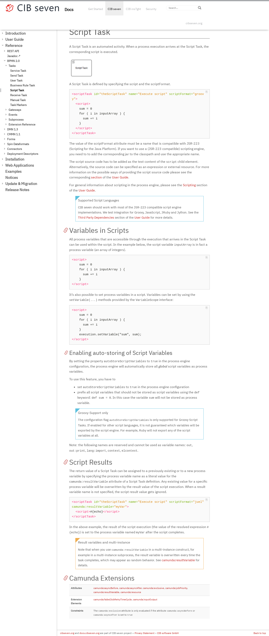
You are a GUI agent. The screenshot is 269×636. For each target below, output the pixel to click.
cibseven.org (194, 23)
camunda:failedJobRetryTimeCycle (112, 599)
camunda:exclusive (153, 588)
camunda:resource (131, 592)
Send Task (16, 75)
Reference (13, 45)
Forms (11, 139)
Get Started (95, 9)
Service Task (18, 71)
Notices (11, 177)
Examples (13, 171)
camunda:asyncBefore (105, 588)
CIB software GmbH (168, 633)
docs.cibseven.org (89, 633)
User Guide (14, 39)
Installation (14, 159)
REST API (13, 51)
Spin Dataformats (18, 144)
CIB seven (114, 9)
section (96, 177)
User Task (16, 80)
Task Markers (18, 105)
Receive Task (18, 95)
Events (13, 115)
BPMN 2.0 (13, 61)
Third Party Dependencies (96, 217)
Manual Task (18, 100)
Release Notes (17, 189)
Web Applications (19, 165)
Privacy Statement (144, 633)
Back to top (260, 633)
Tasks (12, 66)
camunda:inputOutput (145, 599)
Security (151, 9)
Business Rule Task (22, 85)
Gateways (15, 110)
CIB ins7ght (133, 9)
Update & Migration (21, 183)
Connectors (14, 149)
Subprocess (16, 119)
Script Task (17, 90)
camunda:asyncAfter (130, 588)
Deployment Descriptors (22, 154)
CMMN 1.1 (13, 134)
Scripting (189, 185)
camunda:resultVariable (178, 560)
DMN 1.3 (12, 129)
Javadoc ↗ (13, 56)
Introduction (15, 33)
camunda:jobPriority (176, 588)
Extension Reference (22, 124)
